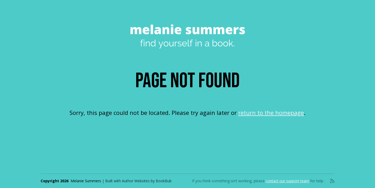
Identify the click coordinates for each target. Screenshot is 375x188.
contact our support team (287, 180)
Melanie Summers (86, 180)
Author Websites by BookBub (147, 180)
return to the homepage (271, 112)
